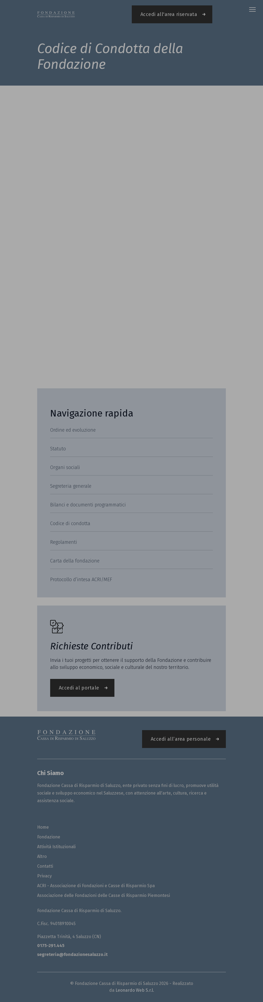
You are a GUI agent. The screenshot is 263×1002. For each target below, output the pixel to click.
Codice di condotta (70, 523)
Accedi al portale (79, 688)
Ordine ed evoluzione (73, 430)
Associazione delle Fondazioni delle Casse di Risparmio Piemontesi (103, 895)
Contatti (45, 866)
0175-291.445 (51, 945)
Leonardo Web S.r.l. (135, 990)
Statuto (58, 449)
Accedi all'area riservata (168, 14)
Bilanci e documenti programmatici (88, 505)
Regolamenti (63, 542)
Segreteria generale (70, 486)
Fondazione (48, 837)
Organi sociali (65, 467)
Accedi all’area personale (181, 739)
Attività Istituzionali (56, 846)
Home (43, 827)
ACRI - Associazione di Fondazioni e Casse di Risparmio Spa (96, 885)
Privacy (44, 876)
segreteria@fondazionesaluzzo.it (72, 954)
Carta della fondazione (75, 561)
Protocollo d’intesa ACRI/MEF (81, 580)
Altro (42, 856)
